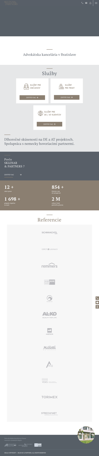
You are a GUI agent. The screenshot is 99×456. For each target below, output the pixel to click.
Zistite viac (9, 175)
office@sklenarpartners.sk (86, 3)
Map (90, 3)
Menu (96, 3)
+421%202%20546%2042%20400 (82, 3)
